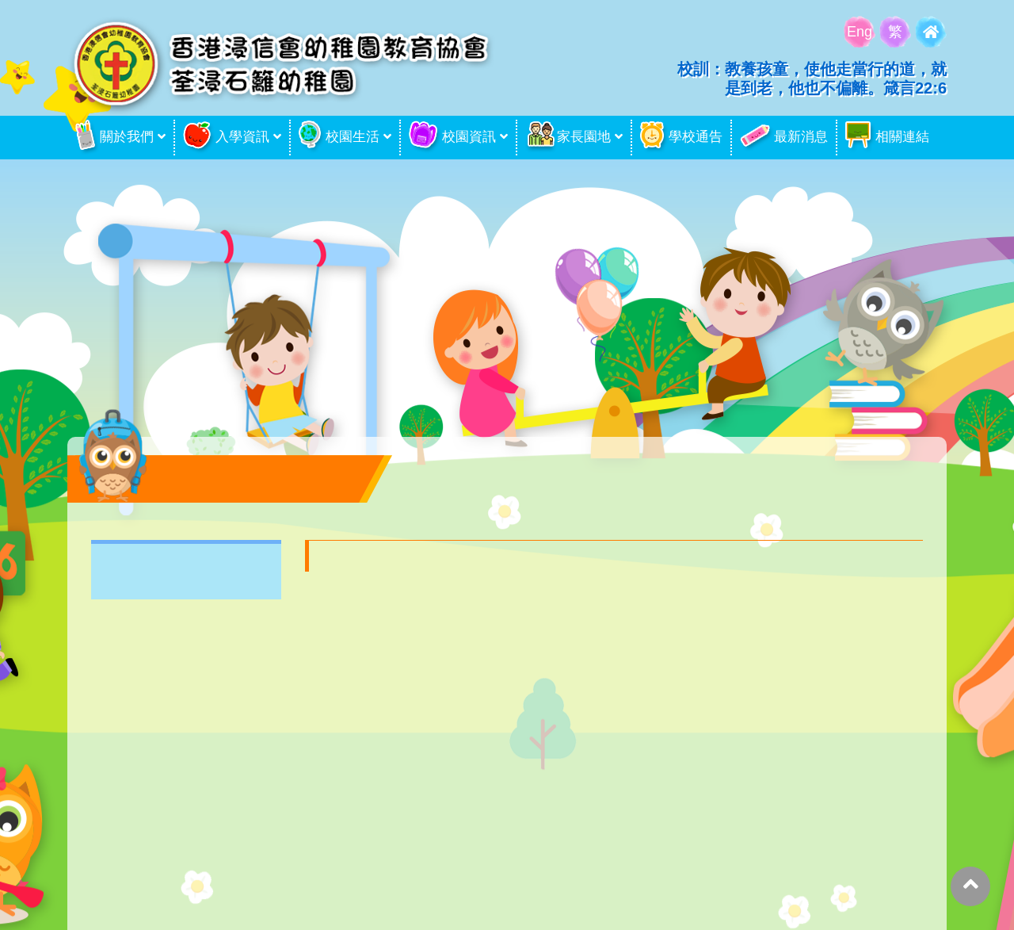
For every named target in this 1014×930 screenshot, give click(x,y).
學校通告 (681, 137)
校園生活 (339, 137)
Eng (859, 32)
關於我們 (114, 137)
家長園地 (568, 137)
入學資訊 (226, 137)
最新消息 (784, 137)
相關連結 (887, 137)
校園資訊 (452, 137)
